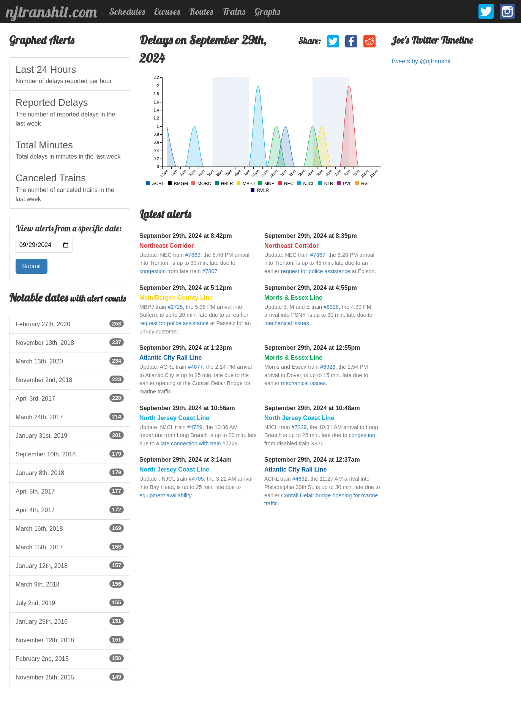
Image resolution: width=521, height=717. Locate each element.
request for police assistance (315, 271)
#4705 (196, 479)
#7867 (210, 271)
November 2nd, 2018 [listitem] (70, 379)
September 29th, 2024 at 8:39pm (310, 236)
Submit (31, 266)
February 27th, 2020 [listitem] (70, 323)
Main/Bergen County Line (176, 297)
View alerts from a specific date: (69, 228)
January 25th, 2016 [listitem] (70, 621)
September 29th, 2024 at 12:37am (312, 459)
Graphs (267, 11)
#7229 (298, 427)
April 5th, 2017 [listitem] (70, 491)
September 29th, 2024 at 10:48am (312, 408)
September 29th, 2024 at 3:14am (185, 459)
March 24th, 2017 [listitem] (70, 416)
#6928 (331, 307)
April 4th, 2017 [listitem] (70, 509)
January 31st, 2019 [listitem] (70, 435)
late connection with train (191, 443)
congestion (152, 271)
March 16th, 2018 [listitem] (70, 528)
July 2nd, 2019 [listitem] (70, 602)
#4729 (194, 427)
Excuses (167, 11)
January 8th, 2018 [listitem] (70, 472)
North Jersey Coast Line (174, 418)
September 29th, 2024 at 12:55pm (312, 347)
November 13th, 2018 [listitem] (70, 342)
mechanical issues (286, 323)
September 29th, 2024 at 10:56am (187, 408)
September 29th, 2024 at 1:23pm (185, 347)
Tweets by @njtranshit (421, 61)
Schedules (127, 11)
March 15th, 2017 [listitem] (70, 546)
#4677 (195, 367)
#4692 (300, 479)
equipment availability (165, 495)
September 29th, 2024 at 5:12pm (185, 288)
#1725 (175, 307)
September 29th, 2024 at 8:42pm (185, 236)
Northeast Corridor (166, 245)
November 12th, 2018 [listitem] (70, 639)
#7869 (193, 255)
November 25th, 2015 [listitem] (70, 677)
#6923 (327, 367)
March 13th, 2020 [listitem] (70, 361)
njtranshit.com (51, 12)
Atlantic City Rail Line (170, 357)
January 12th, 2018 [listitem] (70, 565)
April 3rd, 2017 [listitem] (70, 398)
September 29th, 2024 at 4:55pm (310, 288)
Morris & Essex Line (293, 297)
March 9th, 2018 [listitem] (70, 584)
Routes (201, 11)
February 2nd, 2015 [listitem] (70, 658)
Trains (233, 11)
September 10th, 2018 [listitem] (70, 454)
